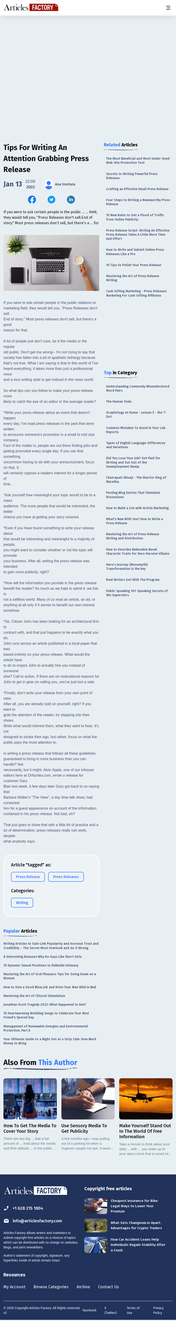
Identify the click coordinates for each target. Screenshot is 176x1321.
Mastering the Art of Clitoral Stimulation (34, 996)
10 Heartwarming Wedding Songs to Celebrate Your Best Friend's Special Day (46, 1015)
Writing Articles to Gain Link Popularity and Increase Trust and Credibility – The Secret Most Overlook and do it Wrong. (51, 946)
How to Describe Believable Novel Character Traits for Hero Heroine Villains (137, 552)
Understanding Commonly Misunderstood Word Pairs (137, 389)
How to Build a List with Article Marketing (137, 508)
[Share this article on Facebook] (32, 200)
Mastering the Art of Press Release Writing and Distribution (132, 536)
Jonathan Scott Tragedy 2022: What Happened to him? (44, 1005)
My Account (15, 1287)
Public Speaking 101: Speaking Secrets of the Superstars (137, 593)
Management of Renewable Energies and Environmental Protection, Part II (45, 1028)
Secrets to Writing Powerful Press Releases (131, 176)
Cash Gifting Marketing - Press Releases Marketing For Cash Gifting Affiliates (136, 293)
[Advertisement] (88, 51)
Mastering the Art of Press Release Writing (132, 278)
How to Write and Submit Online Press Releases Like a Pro (135, 252)
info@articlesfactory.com (34, 1221)
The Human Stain (119, 402)
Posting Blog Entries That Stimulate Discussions (133, 495)
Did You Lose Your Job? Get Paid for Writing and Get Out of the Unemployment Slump (133, 462)
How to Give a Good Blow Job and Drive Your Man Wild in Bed (49, 987)
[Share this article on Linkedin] (71, 200)
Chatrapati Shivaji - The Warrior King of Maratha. (136, 480)
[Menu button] (168, 7)
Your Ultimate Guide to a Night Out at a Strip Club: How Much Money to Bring (49, 1041)
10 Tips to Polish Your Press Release (133, 265)
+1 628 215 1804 (24, 1208)
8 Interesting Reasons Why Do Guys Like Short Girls (42, 957)
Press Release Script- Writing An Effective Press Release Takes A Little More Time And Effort (137, 235)
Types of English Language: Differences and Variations (135, 445)
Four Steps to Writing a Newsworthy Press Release (138, 202)
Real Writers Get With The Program (133, 580)
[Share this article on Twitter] (51, 200)
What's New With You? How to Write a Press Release (134, 521)
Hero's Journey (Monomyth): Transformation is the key (127, 567)
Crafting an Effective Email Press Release (137, 189)
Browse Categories (54, 1287)
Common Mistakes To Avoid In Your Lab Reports (135, 430)
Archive (89, 1287)
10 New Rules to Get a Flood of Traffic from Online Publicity (135, 217)
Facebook (89, 1311)
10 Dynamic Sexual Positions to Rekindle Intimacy (40, 965)
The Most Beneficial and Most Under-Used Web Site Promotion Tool (138, 161)
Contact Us (116, 1287)
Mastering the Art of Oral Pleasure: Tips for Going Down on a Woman (49, 976)
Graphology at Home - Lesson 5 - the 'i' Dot (136, 415)
